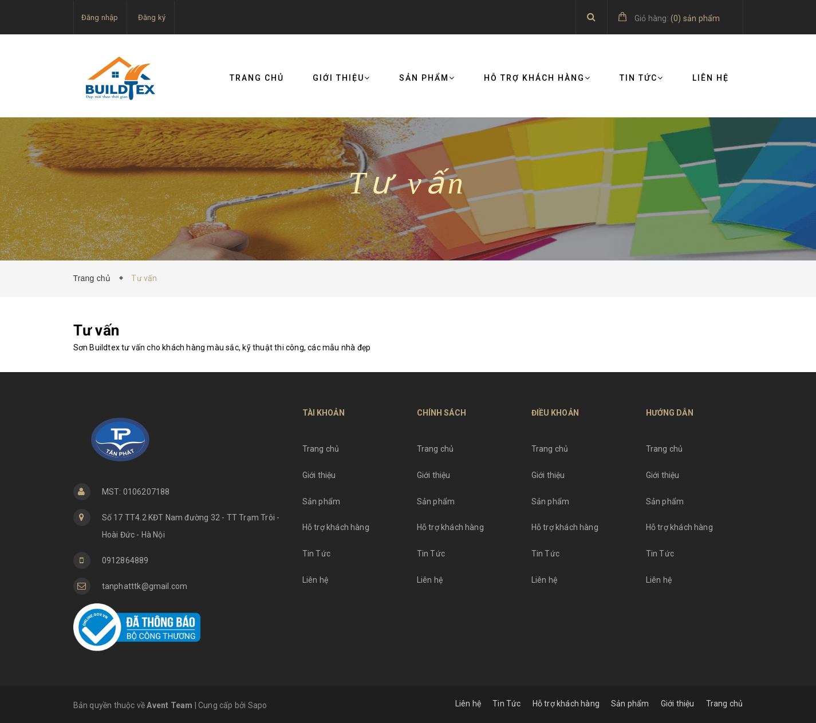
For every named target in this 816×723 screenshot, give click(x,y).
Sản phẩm (427, 77)
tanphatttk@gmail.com (145, 586)
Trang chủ (257, 77)
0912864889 (125, 560)
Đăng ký (151, 17)
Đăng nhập (100, 17)
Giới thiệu (341, 77)
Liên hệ (710, 77)
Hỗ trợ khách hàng (537, 77)
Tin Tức (642, 77)
